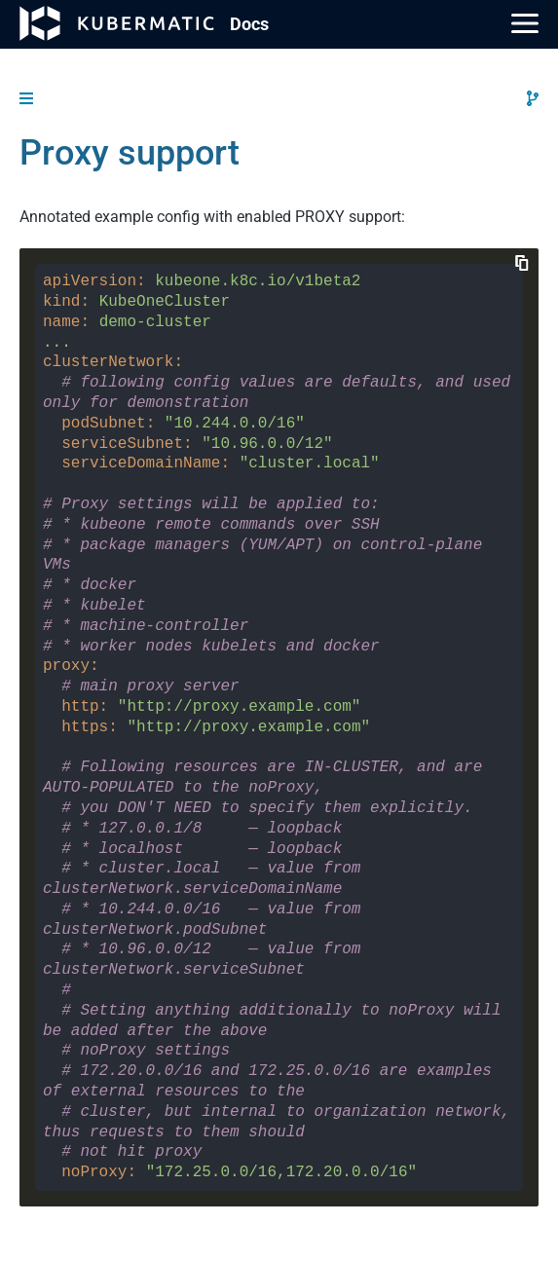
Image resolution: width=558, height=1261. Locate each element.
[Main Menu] (525, 23)
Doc (249, 24)
